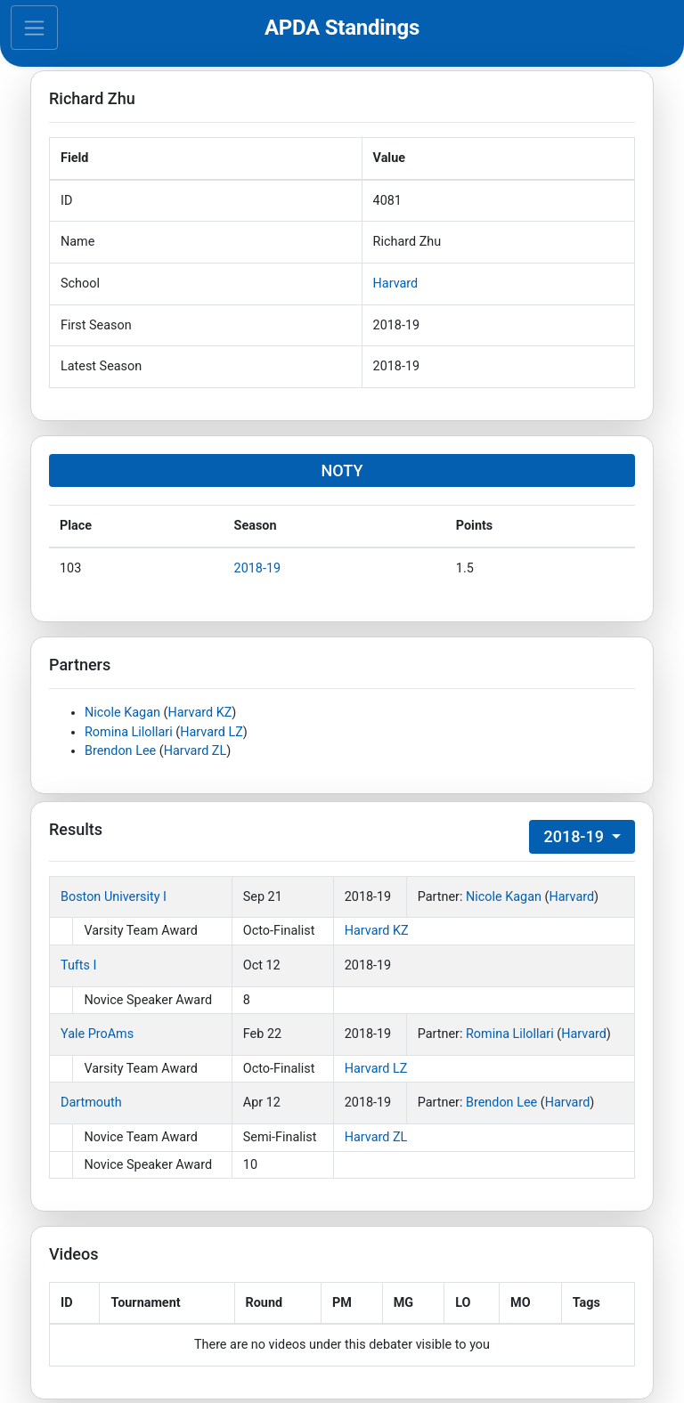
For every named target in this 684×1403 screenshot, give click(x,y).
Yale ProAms (97, 1034)
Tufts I (78, 965)
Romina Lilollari (129, 732)
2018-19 (257, 568)
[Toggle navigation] (34, 27)
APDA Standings (342, 27)
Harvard (396, 283)
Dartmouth (91, 1102)
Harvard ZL (195, 750)
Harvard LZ (211, 732)
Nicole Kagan (122, 712)
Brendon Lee (120, 750)
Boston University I (114, 896)
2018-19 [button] (575, 836)
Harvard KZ (199, 712)
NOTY (342, 470)
